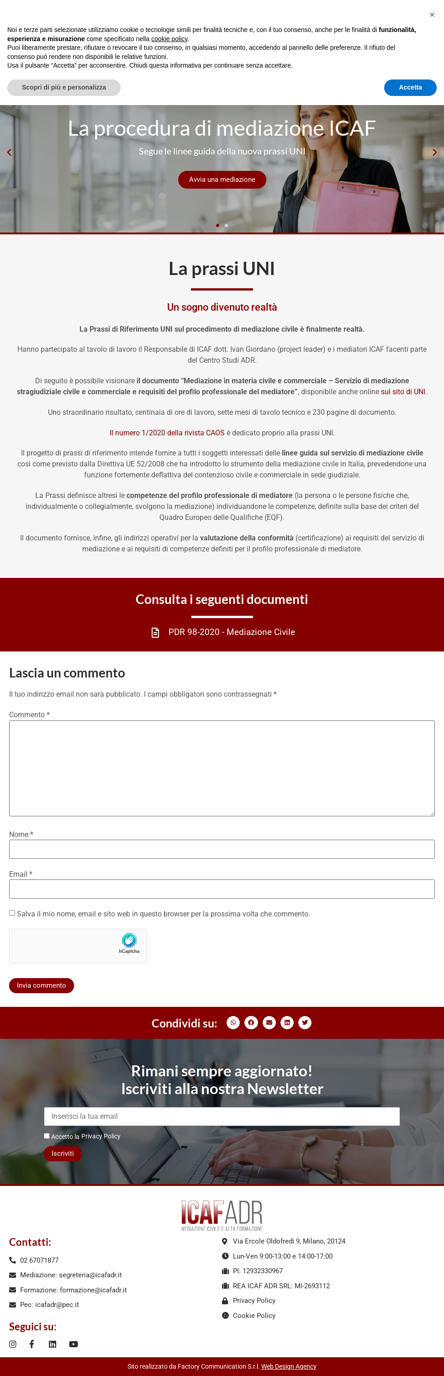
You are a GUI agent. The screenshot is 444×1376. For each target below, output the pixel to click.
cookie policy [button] (169, 38)
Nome (21, 834)
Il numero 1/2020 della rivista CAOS (167, 433)
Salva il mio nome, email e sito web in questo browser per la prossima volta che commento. (163, 914)
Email (20, 874)
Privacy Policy (101, 1136)
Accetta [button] (410, 87)
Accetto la (61, 1136)
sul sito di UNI (403, 391)
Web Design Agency (289, 1366)
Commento (29, 715)
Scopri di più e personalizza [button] (64, 87)
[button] (9, 152)
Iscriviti (63, 1153)
